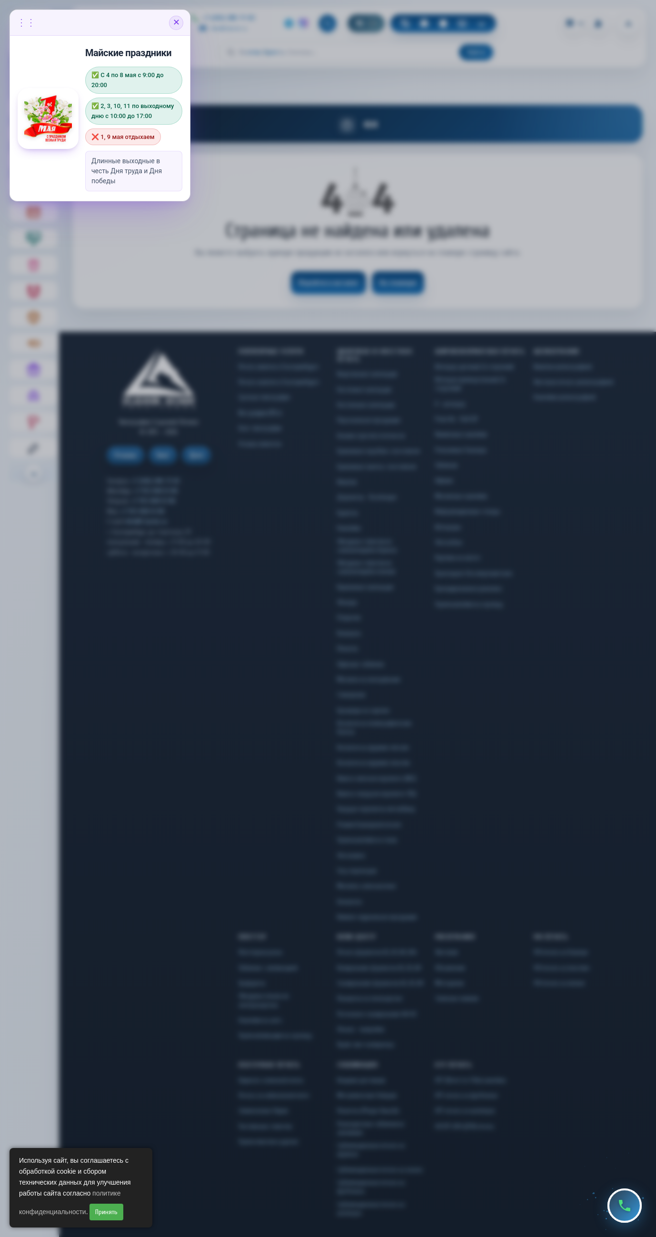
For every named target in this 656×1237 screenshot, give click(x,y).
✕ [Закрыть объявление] (176, 23)
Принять (106, 1212)
